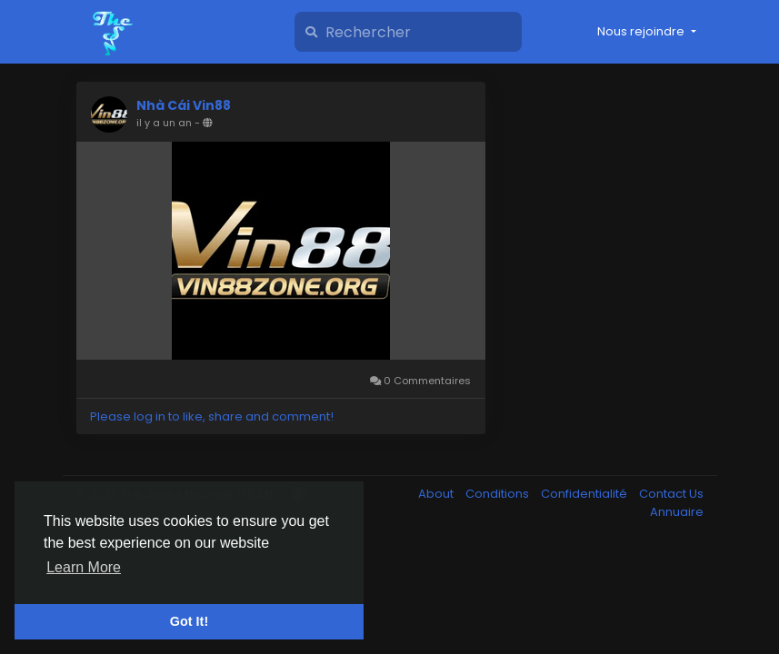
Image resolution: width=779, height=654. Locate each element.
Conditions (498, 493)
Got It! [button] (189, 621)
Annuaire (677, 511)
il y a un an (164, 122)
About (437, 493)
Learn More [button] (83, 567)
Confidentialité (585, 493)
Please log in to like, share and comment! (212, 416)
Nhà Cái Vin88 (183, 105)
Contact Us (671, 493)
